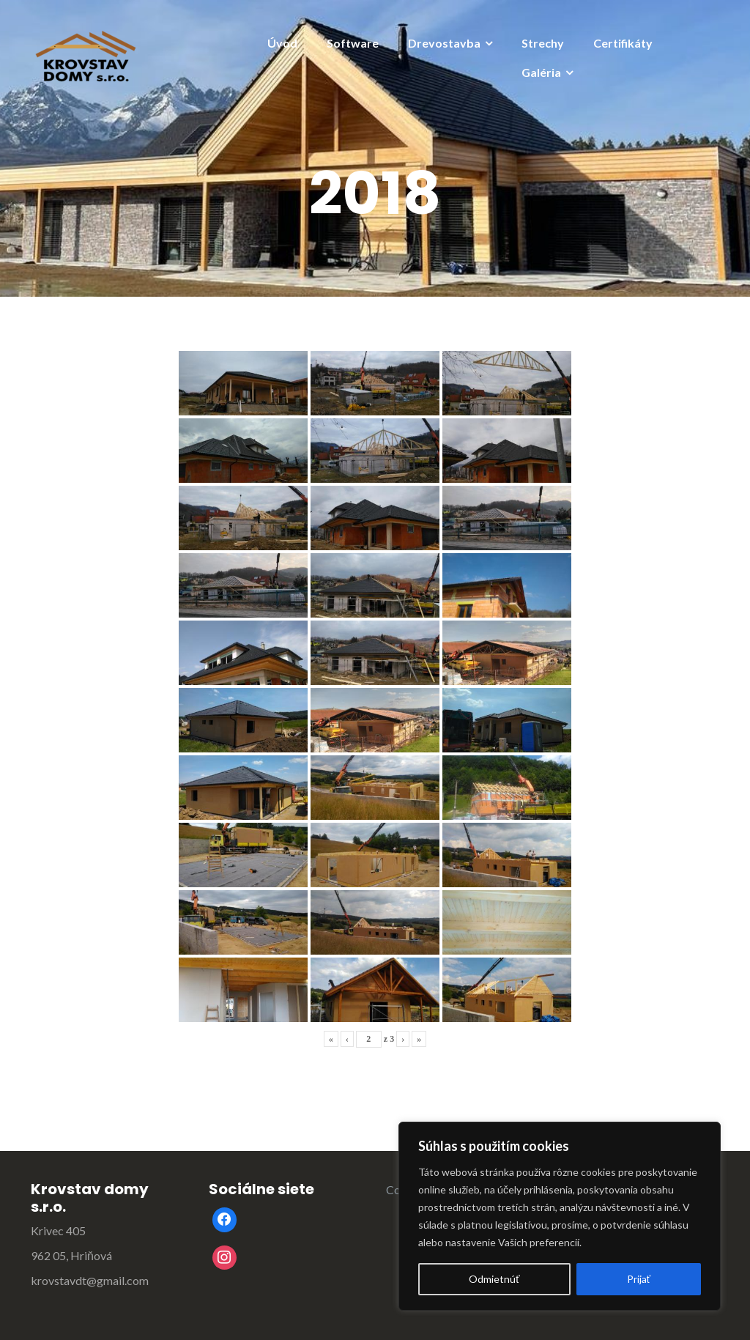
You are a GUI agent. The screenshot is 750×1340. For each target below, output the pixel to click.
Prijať (638, 1279)
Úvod (282, 43)
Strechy (542, 43)
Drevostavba (444, 43)
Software (353, 43)
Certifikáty (623, 43)
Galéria (541, 72)
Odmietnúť (494, 1279)
